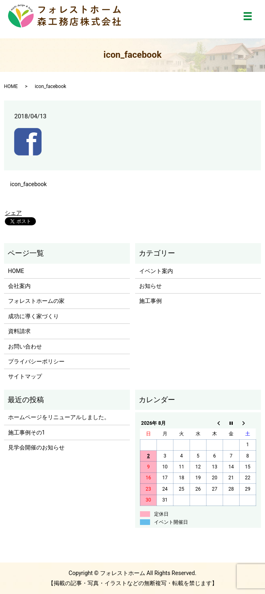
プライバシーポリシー (36, 361)
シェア (13, 213)
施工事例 (150, 301)
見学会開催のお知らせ (36, 447)
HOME (11, 86)
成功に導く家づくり (33, 316)
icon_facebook (28, 184)
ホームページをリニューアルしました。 (59, 417)
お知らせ (150, 286)
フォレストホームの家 (36, 301)
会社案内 (19, 286)
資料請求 (19, 331)
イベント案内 (156, 271)
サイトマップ (25, 376)
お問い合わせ (25, 346)
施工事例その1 (26, 432)
